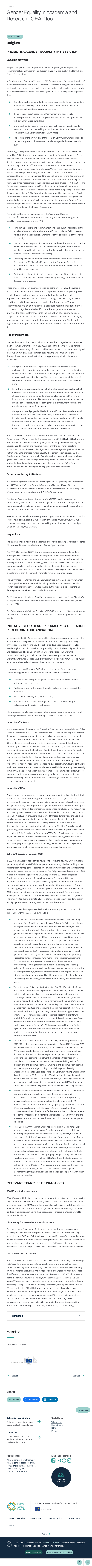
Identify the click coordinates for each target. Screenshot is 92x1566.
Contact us (12, 1432)
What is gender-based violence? (21, 1462)
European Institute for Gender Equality (8, 1562)
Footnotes (17, 1316)
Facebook (64, 1460)
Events (54, 1431)
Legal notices (36, 1518)
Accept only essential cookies (59, 1552)
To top (44, 1534)
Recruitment (57, 1425)
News (53, 1427)
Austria (15, 1376)
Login (11, 1525)
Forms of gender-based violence (21, 1465)
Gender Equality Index (16, 1468)
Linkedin (53, 1460)
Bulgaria (77, 1376)
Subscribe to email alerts (18, 1418)
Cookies (84, 1410)
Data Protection (55, 1518)
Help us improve (61, 1480)
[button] (14, 1399)
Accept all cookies (33, 1552)
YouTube (59, 1460)
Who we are (56, 1422)
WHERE (12, 6)
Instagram (69, 1460)
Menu (87, 1562)
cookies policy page (51, 1543)
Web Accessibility (17, 1518)
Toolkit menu (16, 37)
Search (79, 1562)
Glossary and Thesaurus (18, 1471)
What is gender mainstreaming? (21, 1460)
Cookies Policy (75, 1518)
